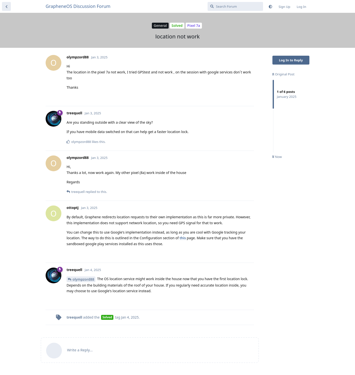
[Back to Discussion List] (6, 6)
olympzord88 (83, 279)
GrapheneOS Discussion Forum (78, 6)
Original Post (283, 74)
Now (277, 156)
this (182, 238)
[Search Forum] (235, 6)
